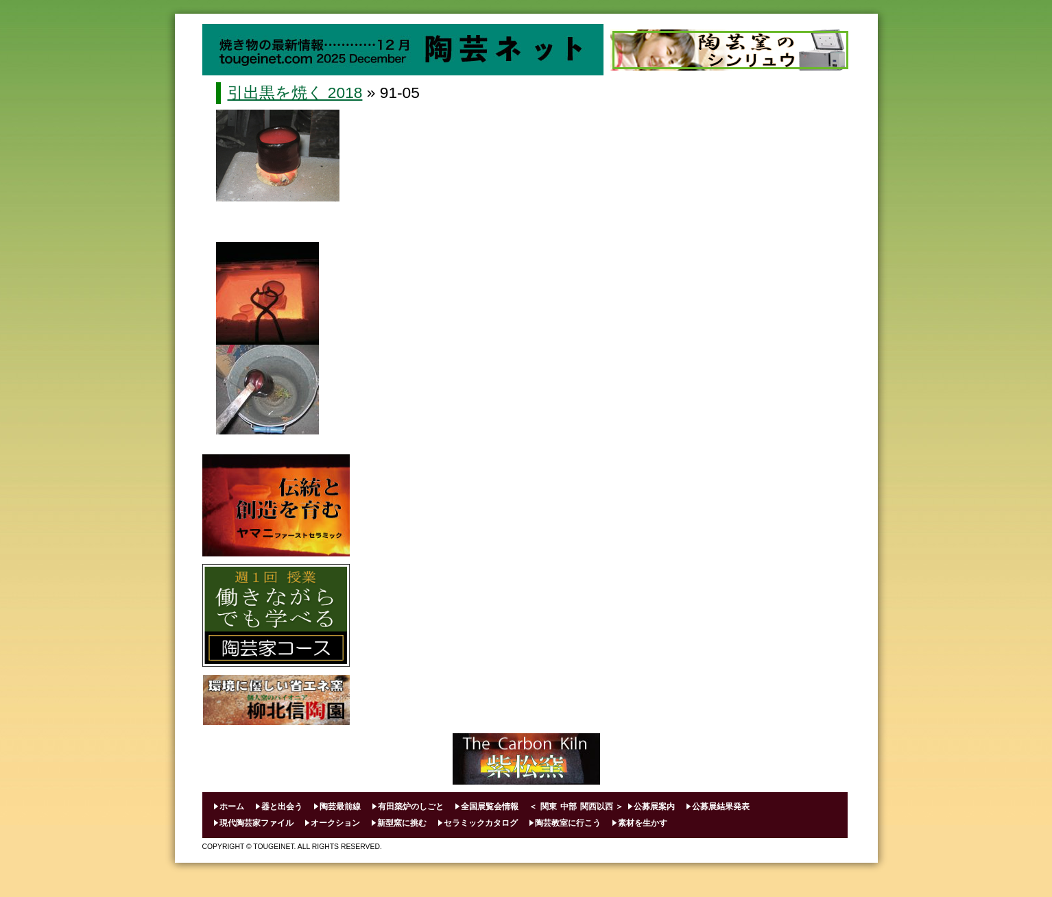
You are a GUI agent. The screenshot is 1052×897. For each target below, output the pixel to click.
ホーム (231, 806)
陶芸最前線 (340, 806)
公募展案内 (654, 806)
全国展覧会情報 (489, 806)
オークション (335, 823)
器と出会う (281, 806)
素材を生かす (642, 823)
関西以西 (596, 806)
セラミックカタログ (481, 823)
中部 (568, 806)
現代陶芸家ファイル (256, 823)
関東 (548, 806)
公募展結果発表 (721, 806)
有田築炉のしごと (411, 806)
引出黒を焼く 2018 (295, 92)
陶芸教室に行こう (568, 823)
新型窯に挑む (402, 823)
